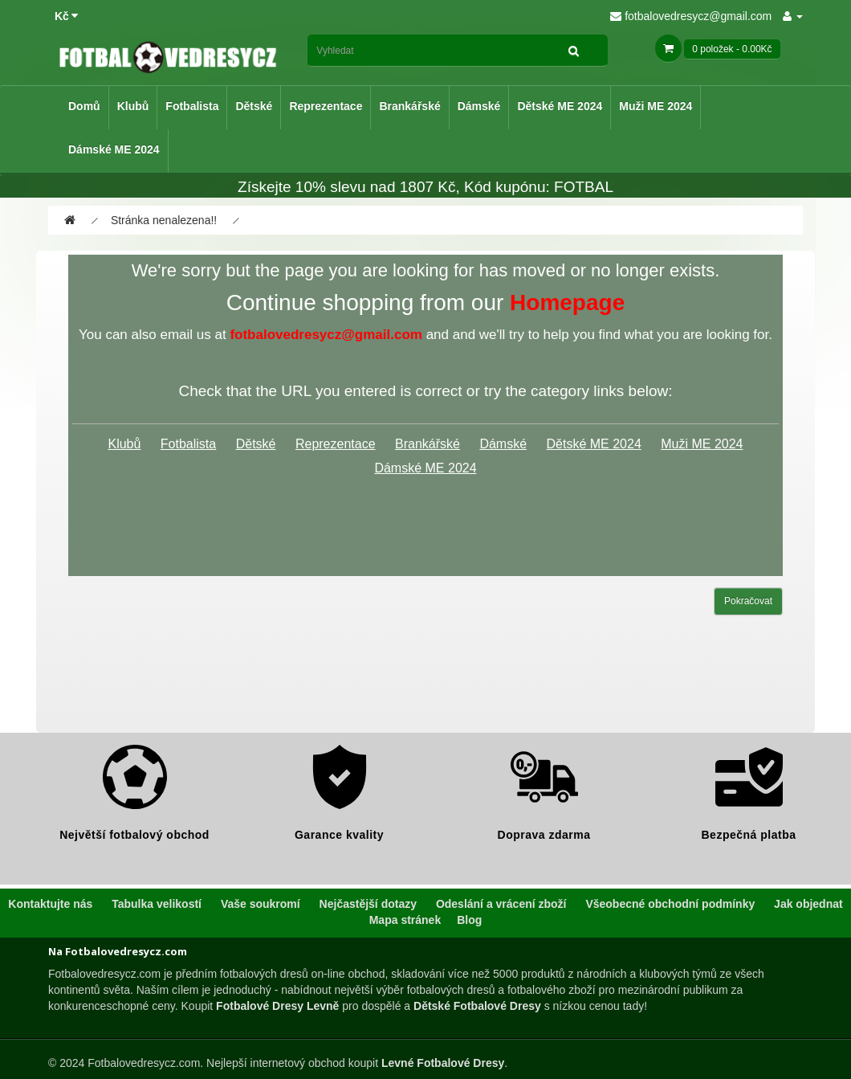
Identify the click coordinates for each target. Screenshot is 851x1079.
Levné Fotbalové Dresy (442, 1063)
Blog (469, 919)
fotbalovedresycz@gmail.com (691, 16)
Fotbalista (191, 106)
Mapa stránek (405, 919)
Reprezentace (325, 106)
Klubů (133, 106)
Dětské (253, 106)
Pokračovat (748, 601)
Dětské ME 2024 (559, 106)
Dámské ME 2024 (114, 149)
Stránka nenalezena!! (164, 220)
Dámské (479, 106)
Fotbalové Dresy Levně (277, 1005)
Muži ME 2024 (655, 106)
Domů (84, 106)
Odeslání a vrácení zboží (501, 903)
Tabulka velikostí (157, 903)
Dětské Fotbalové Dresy (477, 1005)
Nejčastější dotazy (368, 903)
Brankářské (409, 106)
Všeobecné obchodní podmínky (670, 903)
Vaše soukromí (260, 903)
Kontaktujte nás (50, 903)
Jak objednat (808, 903)
